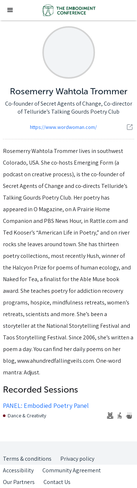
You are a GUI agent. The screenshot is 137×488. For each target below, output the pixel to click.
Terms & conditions (27, 459)
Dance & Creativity (27, 415)
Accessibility (18, 470)
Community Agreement (71, 470)
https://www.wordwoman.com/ (63, 127)
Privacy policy (77, 459)
